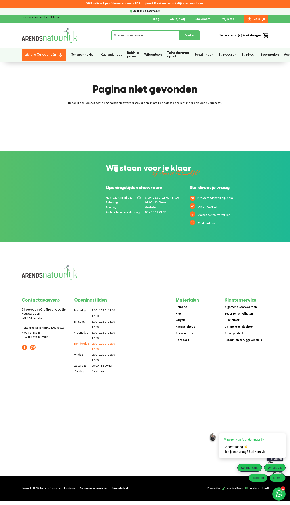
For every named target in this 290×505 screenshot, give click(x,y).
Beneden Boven (232, 488)
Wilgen (180, 320)
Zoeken (189, 35)
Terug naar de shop (145, 118)
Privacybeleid (234, 333)
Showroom (202, 19)
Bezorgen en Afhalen (239, 313)
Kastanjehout (185, 327)
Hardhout (182, 340)
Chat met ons (207, 223)
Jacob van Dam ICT (258, 488)
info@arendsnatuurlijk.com (215, 198)
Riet (178, 313)
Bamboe (181, 307)
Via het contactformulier (214, 215)
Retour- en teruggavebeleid (243, 340)
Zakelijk (256, 19)
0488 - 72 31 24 (207, 207)
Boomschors (184, 333)
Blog (156, 19)
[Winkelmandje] (255, 35)
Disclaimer (232, 320)
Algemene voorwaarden (241, 307)
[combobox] (145, 35)
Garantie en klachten (239, 327)
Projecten (227, 19)
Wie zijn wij (177, 19)
